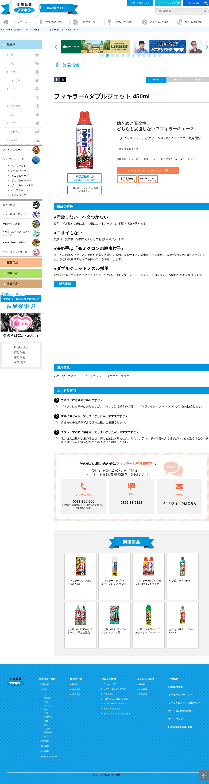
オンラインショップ (168, 3)
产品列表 (19, 352)
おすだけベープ (19, 170)
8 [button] (139, 57)
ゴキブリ (15, 80)
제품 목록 (20, 362)
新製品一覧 (89, 21)
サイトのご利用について (181, 710)
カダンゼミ (108, 694)
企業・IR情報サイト (140, 3)
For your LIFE (109, 684)
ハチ (13, 89)
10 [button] (150, 57)
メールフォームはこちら (179, 503)
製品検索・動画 (54, 21)
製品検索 (45, 684)
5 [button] (123, 57)
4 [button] (118, 57)
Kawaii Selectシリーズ (15, 242)
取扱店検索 (198, 3)
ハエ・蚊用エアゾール (15, 214)
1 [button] (102, 57)
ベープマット (18, 165)
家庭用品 (12, 262)
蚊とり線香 (9, 204)
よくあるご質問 (159, 21)
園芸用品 (12, 273)
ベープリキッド (19, 190)
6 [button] (129, 57)
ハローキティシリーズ (15, 252)
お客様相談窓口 (193, 21)
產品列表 (19, 357)
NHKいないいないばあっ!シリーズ (16, 233)
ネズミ (14, 140)
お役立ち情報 (124, 21)
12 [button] (160, 57)
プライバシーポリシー (180, 694)
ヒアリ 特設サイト (112, 708)
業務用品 (12, 283)
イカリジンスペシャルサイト (117, 713)
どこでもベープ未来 (22, 185)
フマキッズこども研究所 (114, 689)
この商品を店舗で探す (84, 178)
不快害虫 (15, 131)
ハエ (13, 72)
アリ (13, 97)
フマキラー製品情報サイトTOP (14, 29)
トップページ (20, 21)
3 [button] (113, 57)
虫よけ (14, 63)
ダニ (13, 114)
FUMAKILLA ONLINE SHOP (116, 699)
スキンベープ (18, 195)
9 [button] (144, 57)
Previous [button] (55, 46)
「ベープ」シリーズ (13, 159)
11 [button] (155, 57)
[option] (95, 46)
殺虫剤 (37, 29)
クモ (13, 123)
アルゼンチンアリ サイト (115, 703)
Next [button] (207, 46)
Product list (21, 347)
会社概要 (173, 678)
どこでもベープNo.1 (22, 180)
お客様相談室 (175, 686)
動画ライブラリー (49, 756)
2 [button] (108, 57)
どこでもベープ (19, 175)
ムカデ (47, 728)
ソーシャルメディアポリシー (184, 702)
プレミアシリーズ (12, 149)
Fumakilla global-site (180, 726)
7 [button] (134, 57)
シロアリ (15, 106)
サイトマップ (175, 718)
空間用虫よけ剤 (11, 223)
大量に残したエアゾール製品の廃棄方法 (84, 190)
